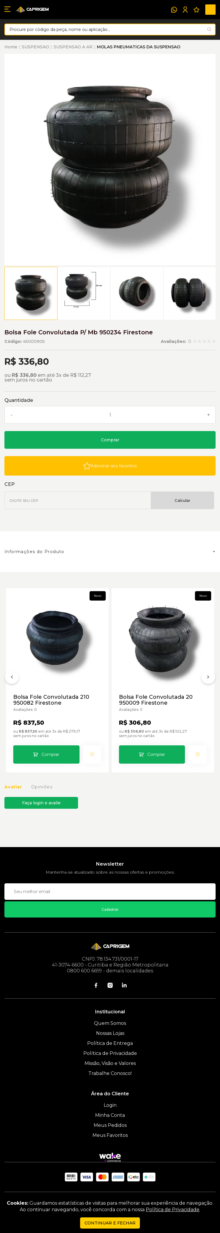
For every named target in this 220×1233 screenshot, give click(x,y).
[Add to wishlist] (110, 466)
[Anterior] (11, 678)
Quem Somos (110, 1023)
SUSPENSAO (35, 47)
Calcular (182, 500)
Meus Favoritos (110, 1135)
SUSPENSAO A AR (73, 47)
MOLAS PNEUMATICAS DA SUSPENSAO (138, 47)
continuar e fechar (110, 1223)
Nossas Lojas (110, 1033)
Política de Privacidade (110, 1053)
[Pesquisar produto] (209, 29)
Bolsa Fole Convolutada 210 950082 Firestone (51, 700)
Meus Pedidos (110, 1125)
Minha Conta (110, 1115)
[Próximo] (208, 678)
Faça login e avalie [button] (41, 802)
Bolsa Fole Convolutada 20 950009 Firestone (156, 700)
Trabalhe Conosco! (110, 1073)
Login (110, 1105)
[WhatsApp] (174, 10)
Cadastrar (110, 909)
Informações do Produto (34, 551)
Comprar (110, 440)
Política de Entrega (110, 1043)
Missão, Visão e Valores (110, 1063)
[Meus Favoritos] (196, 9)
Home (10, 47)
